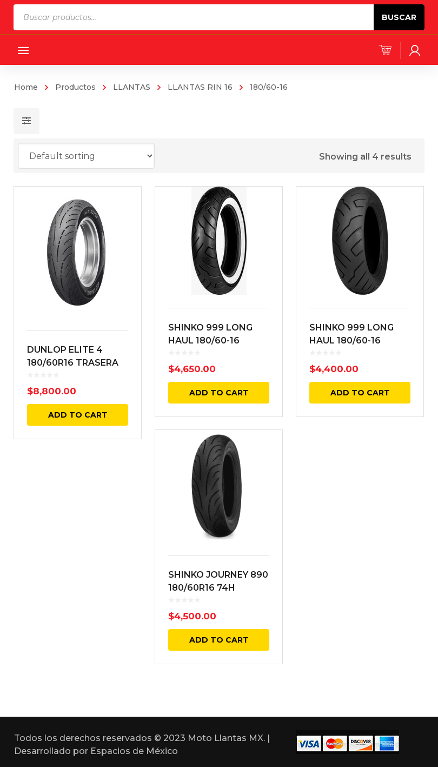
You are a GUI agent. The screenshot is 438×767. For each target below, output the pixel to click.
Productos (75, 87)
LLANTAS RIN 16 (200, 87)
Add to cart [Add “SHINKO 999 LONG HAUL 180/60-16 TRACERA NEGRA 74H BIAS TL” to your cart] (359, 393)
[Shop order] (86, 156)
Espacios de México (134, 751)
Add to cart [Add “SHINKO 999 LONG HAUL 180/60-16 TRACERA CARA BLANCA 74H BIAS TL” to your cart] (218, 393)
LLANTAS (131, 87)
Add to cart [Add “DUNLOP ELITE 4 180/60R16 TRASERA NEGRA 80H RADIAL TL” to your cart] (78, 415)
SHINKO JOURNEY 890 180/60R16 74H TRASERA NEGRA (218, 588)
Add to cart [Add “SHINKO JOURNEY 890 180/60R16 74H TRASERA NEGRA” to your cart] (218, 640)
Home (26, 87)
